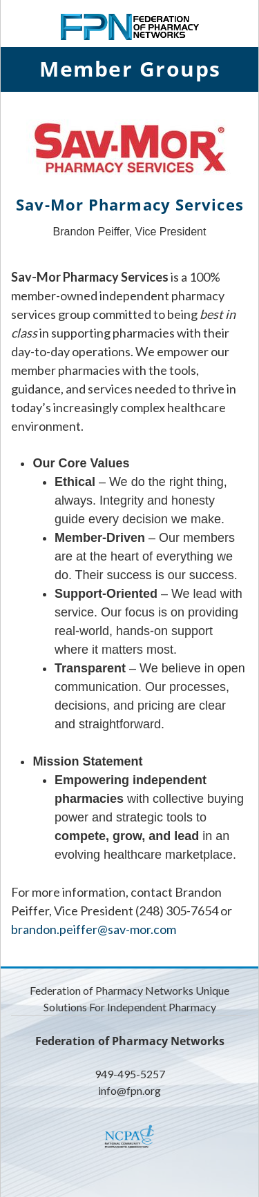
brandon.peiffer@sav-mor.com (93, 929)
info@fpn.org (129, 1090)
